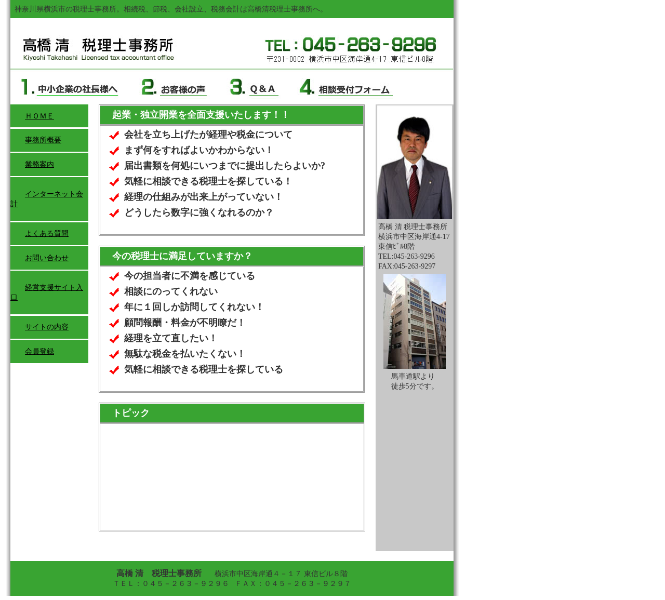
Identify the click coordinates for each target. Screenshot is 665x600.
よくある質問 (47, 233)
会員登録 (39, 351)
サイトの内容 (47, 327)
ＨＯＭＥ (39, 116)
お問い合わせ (47, 258)
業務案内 (39, 164)
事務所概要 (43, 140)
